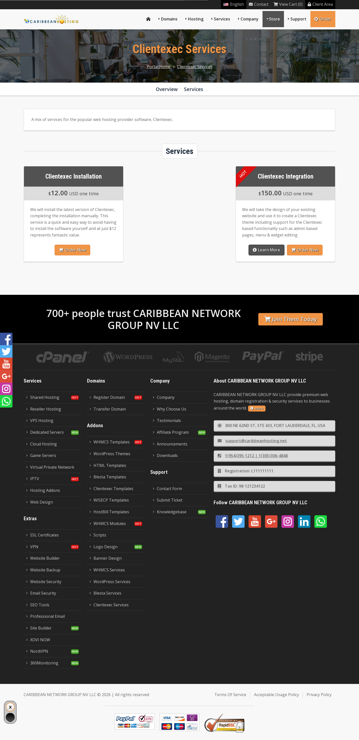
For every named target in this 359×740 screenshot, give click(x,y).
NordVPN (37, 651)
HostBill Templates (109, 512)
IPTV (32, 478)
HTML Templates (108, 465)
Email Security (41, 593)
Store (274, 19)
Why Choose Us (169, 409)
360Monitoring (42, 663)
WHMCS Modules (108, 523)
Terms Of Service (230, 694)
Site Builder (39, 628)
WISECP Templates (109, 500)
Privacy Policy (319, 694)
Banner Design (106, 558)
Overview (167, 89)
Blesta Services (105, 593)
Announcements (170, 444)
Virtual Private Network (50, 467)
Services (222, 19)
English (233, 4)
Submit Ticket (167, 500)
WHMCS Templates (110, 442)
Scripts (98, 535)
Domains (169, 19)
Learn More (266, 250)
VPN (32, 546)
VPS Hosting (39, 420)
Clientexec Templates (111, 488)
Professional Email (45, 616)
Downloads (165, 455)
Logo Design (103, 546)
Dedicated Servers (45, 432)
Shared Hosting (42, 397)
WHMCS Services (107, 570)
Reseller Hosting (43, 409)
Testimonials (167, 420)
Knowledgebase (169, 512)
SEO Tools (37, 605)
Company (250, 19)
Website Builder (43, 558)
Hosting (195, 19)
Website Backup (43, 570)
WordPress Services (110, 581)
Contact (259, 4)
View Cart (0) (288, 4)
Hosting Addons (43, 490)
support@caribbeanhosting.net (252, 440)
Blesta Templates (108, 477)
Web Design (39, 502)
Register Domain (107, 397)
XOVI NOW (38, 639)
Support (298, 19)
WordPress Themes (110, 453)
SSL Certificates (42, 535)
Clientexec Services (194, 66)
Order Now (72, 250)
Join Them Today (290, 319)
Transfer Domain (108, 409)
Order (322, 19)
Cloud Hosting (41, 444)
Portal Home (159, 66)
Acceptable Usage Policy (276, 694)
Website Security (43, 581)
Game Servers (41, 455)
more (256, 408)
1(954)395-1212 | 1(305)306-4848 (253, 455)
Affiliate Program (171, 432)
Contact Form (167, 488)
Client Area (320, 4)
